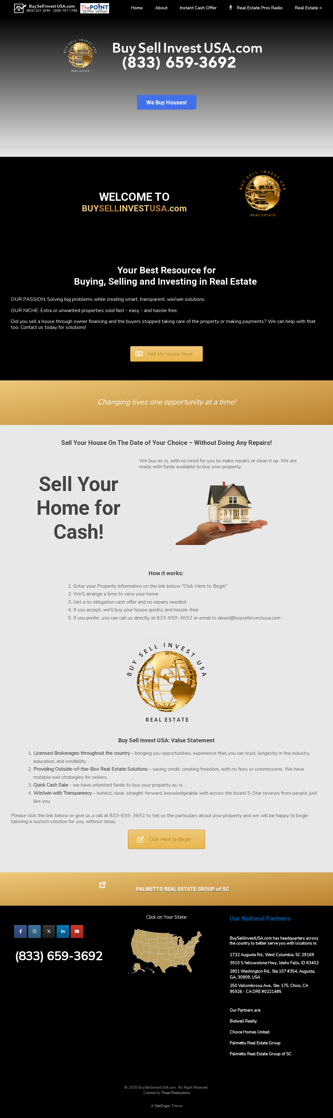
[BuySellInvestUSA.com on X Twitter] (48, 931)
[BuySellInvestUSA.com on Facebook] (20, 931)
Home (137, 8)
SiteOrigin (162, 1105)
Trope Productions (175, 1092)
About (161, 8)
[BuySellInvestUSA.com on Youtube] (77, 931)
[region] (166, 87)
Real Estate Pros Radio (255, 8)
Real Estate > (308, 8)
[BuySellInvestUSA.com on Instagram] (34, 931)
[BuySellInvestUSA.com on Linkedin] (62, 931)
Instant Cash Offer (198, 8)
